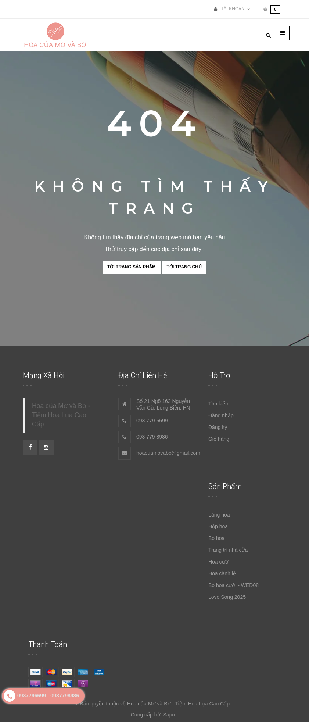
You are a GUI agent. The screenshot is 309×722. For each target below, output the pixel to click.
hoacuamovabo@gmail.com (168, 453)
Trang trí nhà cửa (228, 550)
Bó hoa (216, 538)
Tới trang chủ (184, 266)
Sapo (169, 715)
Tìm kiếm (219, 404)
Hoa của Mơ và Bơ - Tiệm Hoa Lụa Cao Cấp (61, 415)
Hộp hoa (218, 526)
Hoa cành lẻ (222, 573)
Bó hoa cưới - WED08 (233, 585)
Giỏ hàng (218, 439)
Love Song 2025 (227, 597)
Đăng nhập (221, 415)
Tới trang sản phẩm (131, 266)
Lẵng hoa (219, 515)
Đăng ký (217, 427)
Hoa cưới (219, 562)
